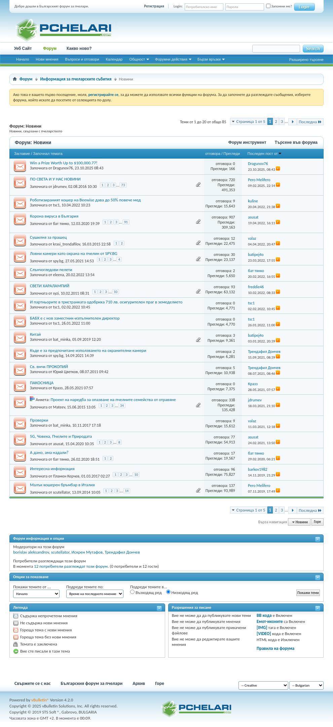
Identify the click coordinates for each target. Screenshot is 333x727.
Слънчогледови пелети (51, 269)
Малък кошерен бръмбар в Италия (62, 484)
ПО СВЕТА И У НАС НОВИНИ (55, 178)
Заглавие (22, 154)
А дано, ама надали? (49, 452)
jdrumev (59, 186)
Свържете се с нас (32, 683)
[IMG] (262, 627)
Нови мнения (47, 59)
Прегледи (231, 154)
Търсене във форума (296, 142)
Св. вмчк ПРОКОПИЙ (49, 366)
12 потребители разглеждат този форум (71, 566)
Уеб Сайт (23, 48)
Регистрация (154, 6)
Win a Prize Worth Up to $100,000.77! (64, 162)
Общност (137, 59)
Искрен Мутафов (87, 552)
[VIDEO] (264, 633)
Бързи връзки (209, 59)
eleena (58, 274)
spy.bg (58, 261)
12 (233, 238)
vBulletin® (40, 699)
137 (232, 485)
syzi (56, 293)
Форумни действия (171, 59)
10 (115, 292)
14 (126, 491)
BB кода (264, 615)
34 (122, 405)
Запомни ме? (279, 6)
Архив (139, 683)
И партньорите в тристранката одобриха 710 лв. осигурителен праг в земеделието (106, 301)
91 (126, 222)
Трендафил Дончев (122, 552)
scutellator (61, 492)
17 (233, 453)
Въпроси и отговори (82, 59)
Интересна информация (52, 468)
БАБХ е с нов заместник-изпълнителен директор (75, 318)
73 (123, 185)
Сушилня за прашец (48, 237)
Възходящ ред (146, 592)
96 (233, 469)
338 (232, 400)
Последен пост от (265, 154)
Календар (114, 59)
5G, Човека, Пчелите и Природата (61, 436)
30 (233, 254)
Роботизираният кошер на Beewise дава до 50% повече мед (85, 199)
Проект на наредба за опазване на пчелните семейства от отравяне (113, 399)
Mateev (59, 407)
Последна (310, 121)
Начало (22, 59)
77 (233, 437)
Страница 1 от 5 (250, 121)
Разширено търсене (306, 60)
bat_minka (61, 339)
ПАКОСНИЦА (41, 382)
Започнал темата (48, 154)
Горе (317, 522)
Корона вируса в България (54, 216)
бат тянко (61, 223)
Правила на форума (275, 648)
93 (233, 287)
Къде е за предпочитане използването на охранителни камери (88, 350)
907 (232, 217)
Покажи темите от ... (32, 586)
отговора (212, 154)
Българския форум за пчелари (92, 683)
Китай (35, 334)
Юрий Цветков (65, 371)
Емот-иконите (270, 621)
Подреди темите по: (85, 586)
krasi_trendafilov (66, 244)
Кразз (58, 388)
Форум (50, 48)
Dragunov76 (63, 168)
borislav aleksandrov (31, 552)
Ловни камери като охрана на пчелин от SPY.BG (73, 253)
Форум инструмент (247, 142)
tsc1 (56, 205)
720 (232, 179)
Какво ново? (79, 48)
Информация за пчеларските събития (76, 78)
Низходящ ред (182, 592)
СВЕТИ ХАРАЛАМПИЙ (49, 285)
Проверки (39, 420)
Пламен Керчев (66, 475)
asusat (58, 443)
